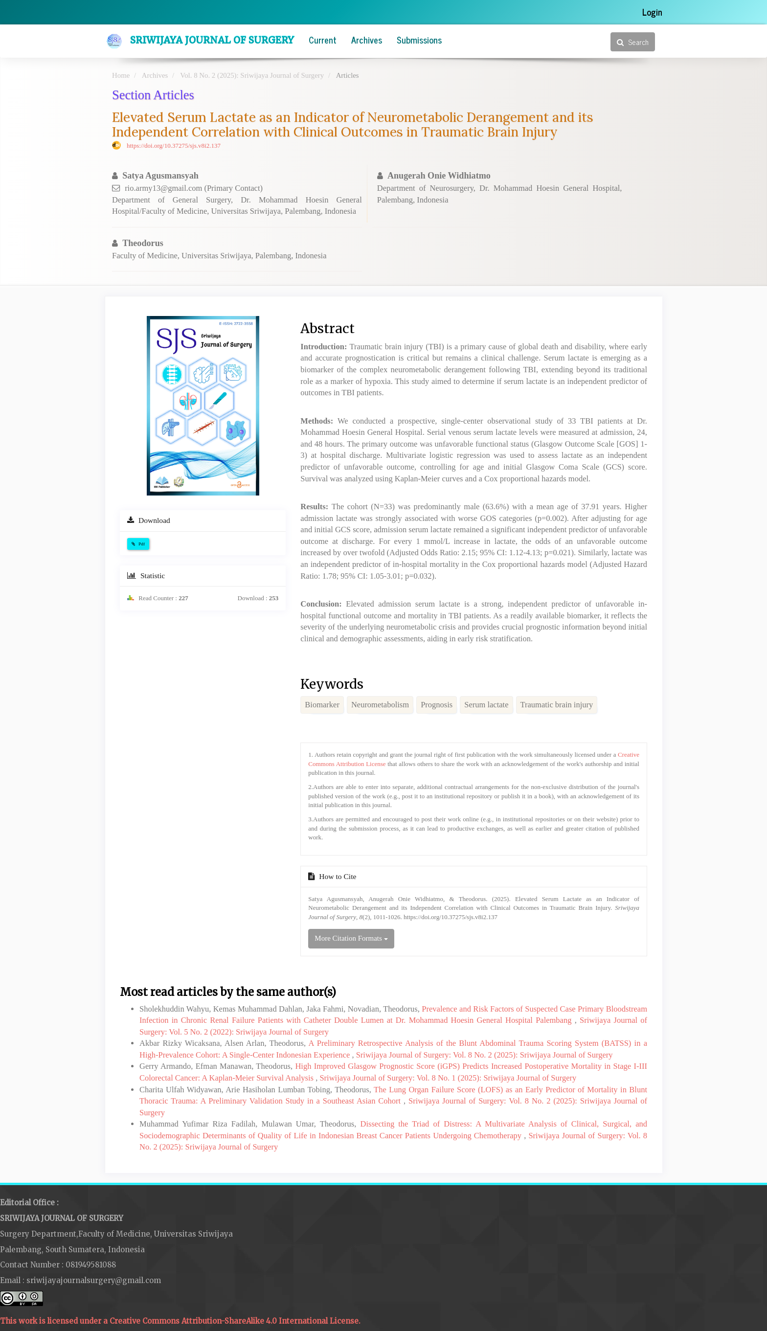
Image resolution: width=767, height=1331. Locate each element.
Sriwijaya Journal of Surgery (212, 40)
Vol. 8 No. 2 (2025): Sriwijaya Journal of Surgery (252, 75)
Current (323, 39)
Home (121, 75)
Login (652, 11)
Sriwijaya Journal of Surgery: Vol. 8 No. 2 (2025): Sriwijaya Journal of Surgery (484, 1055)
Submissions (419, 39)
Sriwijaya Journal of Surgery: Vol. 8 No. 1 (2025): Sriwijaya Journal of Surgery (447, 1078)
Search (633, 42)
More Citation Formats (351, 938)
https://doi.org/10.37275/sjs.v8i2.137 (174, 145)
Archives (366, 39)
